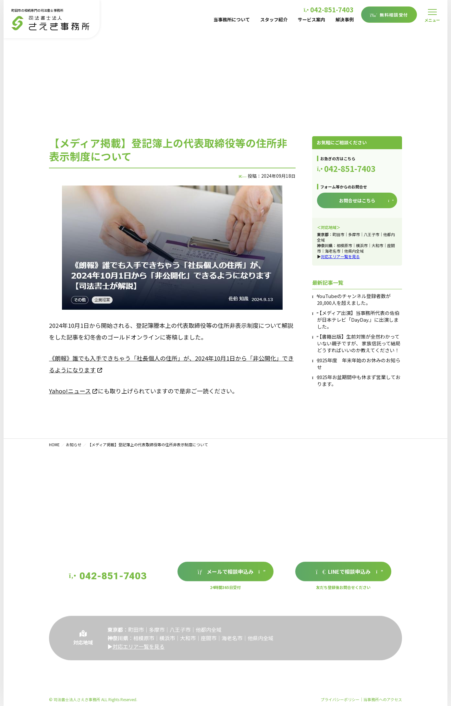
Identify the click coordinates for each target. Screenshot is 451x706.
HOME (54, 444)
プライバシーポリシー (340, 699)
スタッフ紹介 (273, 19)
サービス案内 (311, 19)
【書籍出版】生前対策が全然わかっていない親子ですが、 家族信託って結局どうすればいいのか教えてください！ (358, 343)
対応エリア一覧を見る (340, 256)
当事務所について (231, 19)
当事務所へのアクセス (382, 699)
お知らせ (73, 444)
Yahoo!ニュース (70, 391)
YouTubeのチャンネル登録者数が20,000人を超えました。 (354, 299)
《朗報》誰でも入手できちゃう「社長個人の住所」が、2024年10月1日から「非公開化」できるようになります (171, 364)
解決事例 (344, 19)
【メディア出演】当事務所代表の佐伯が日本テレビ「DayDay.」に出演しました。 (358, 319)
